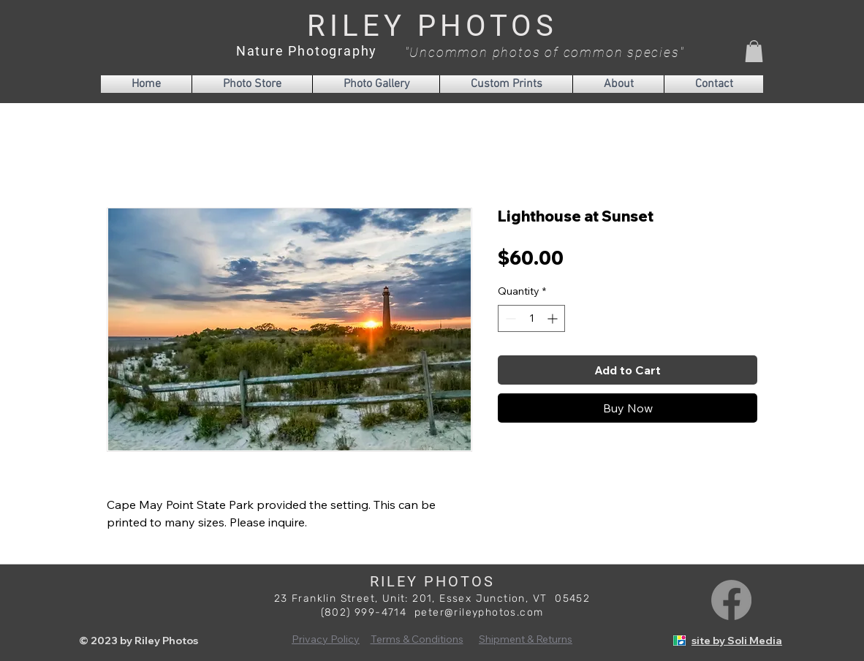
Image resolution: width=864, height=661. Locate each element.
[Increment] (554, 318)
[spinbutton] (531, 318)
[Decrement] (509, 318)
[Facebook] (731, 600)
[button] (754, 51)
